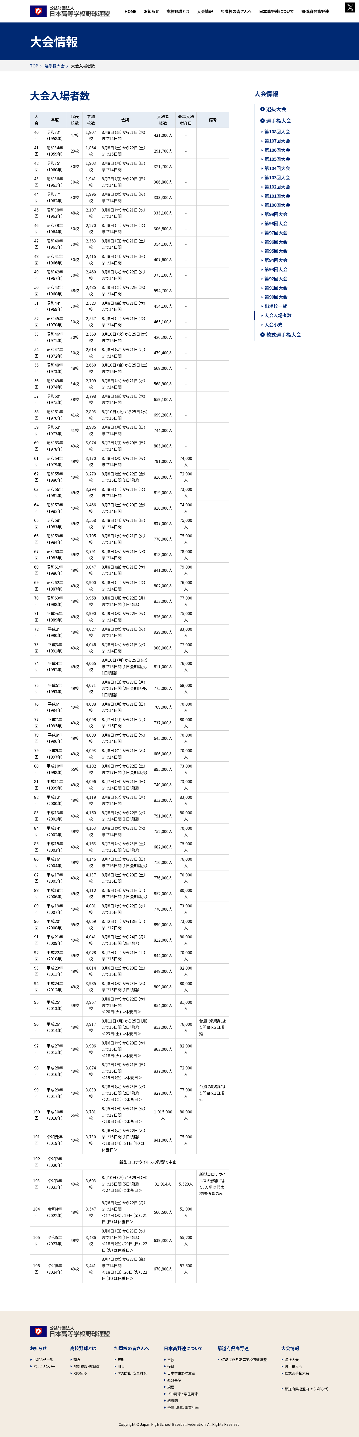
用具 (121, 1366)
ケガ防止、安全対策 (132, 1373)
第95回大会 (276, 250)
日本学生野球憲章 (181, 1373)
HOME (130, 11)
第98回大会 (276, 223)
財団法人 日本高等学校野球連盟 (70, 11)
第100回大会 (277, 205)
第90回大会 (276, 296)
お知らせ (151, 11)
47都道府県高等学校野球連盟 (244, 1359)
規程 (170, 1386)
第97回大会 (276, 232)
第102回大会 (277, 186)
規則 (121, 1359)
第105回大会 (277, 159)
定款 (170, 1359)
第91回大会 (276, 287)
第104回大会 (277, 168)
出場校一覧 (276, 306)
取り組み (80, 1373)
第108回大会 (277, 131)
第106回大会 (277, 150)
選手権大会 (55, 66)
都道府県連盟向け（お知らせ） (307, 1388)
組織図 (172, 1400)
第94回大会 (276, 260)
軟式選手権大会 (283, 335)
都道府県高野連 (315, 11)
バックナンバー (44, 1366)
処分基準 (174, 1380)
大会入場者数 (278, 315)
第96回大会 (276, 241)
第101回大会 (277, 196)
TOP (34, 66)
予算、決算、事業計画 (183, 1407)
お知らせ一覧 (43, 1359)
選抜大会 (276, 109)
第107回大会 (277, 140)
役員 (170, 1366)
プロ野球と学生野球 (182, 1393)
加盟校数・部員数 (87, 1366)
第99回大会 (276, 214)
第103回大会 (277, 177)
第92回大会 (276, 278)
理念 (77, 1359)
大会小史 (273, 324)
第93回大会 (276, 269)
